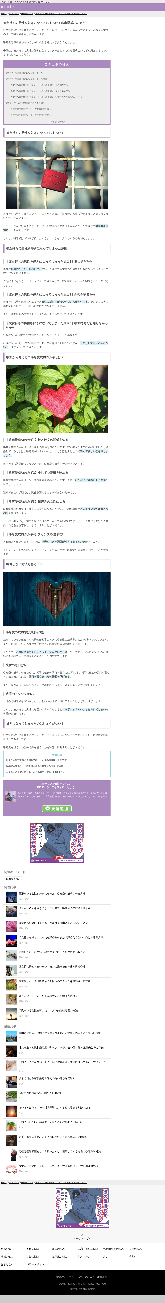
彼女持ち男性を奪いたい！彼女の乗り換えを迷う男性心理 (52, 966)
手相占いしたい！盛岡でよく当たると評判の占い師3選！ (51, 1122)
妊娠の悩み (32, 1256)
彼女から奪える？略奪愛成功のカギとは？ (25, 102)
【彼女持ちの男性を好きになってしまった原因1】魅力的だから (38, 84)
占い (105, 1256)
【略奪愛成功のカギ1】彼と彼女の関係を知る (29, 108)
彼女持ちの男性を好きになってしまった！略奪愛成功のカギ (61, 13)
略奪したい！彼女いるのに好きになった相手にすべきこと (52, 952)
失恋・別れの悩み (88, 1249)
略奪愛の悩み (27, 13)
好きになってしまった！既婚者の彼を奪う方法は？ (48, 996)
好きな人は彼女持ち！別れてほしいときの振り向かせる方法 (36, 760)
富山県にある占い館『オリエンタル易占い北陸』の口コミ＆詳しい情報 (60, 1033)
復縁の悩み (58, 1249)
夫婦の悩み (135, 1249)
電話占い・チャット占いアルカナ (75, 1277)
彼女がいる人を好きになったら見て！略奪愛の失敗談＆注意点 (55, 908)
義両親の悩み (59, 1256)
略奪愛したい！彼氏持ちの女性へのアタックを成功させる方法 (55, 981)
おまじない (7, 1264)
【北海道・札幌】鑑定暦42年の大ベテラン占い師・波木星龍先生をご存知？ (62, 1047)
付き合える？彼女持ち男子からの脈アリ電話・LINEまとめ (35, 772)
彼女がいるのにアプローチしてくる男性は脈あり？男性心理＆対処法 (58, 1166)
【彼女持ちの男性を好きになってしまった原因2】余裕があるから (39, 90)
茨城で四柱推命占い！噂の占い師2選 (40, 1093)
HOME (4, 13)
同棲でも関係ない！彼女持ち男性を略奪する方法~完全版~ (35, 766)
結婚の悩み (7, 1249)
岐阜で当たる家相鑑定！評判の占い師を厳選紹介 (47, 1078)
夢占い (133, 1256)
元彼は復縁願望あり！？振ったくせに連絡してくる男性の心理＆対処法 (60, 1151)
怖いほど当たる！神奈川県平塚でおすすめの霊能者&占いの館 (54, 1107)
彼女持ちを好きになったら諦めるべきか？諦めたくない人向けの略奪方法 (61, 937)
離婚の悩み (7, 1256)
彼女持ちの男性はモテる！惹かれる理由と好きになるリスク (53, 922)
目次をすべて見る (57, 122)
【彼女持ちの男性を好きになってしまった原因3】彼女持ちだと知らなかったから (46, 96)
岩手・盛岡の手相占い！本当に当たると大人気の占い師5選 (53, 1136)
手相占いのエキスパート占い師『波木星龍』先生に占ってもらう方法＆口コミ (62, 1064)
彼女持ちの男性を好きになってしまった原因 (26, 78)
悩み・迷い (14, 13)
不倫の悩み (32, 1249)
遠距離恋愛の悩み (113, 1249)
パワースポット (35, 1264)
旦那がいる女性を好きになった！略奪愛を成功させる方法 (52, 893)
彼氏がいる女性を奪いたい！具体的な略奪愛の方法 (48, 1010)
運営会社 (102, 1277)
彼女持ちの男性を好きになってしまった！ (25, 72)
